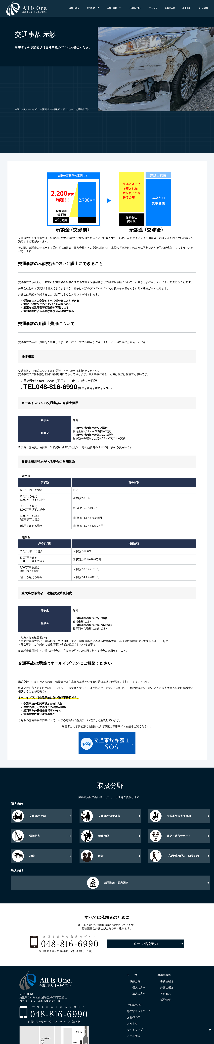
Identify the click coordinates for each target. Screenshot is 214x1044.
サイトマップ (135, 1029)
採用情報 (186, 8)
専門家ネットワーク (139, 1011)
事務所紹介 (166, 981)
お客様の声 (170, 8)
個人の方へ (139, 987)
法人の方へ (139, 993)
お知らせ (132, 1023)
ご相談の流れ (135, 8)
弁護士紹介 (74, 8)
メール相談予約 (145, 944)
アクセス (153, 8)
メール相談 (203, 8)
